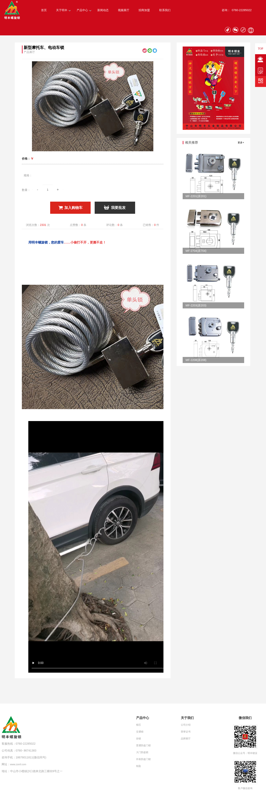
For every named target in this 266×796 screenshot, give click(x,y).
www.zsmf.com (18, 764)
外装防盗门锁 (143, 759)
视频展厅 (123, 10)
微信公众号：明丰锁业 (245, 753)
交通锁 (139, 731)
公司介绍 (186, 724)
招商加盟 (144, 10)
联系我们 (165, 10)
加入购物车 (70, 207)
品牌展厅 (186, 738)
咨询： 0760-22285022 (237, 10)
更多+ (241, 142)
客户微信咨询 (245, 788)
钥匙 (138, 766)
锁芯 (138, 724)
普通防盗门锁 (143, 745)
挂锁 (138, 738)
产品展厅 (29, 52)
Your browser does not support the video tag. (99, 547)
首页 (44, 10)
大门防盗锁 (142, 752)
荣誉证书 (186, 731)
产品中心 (82, 10)
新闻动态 (103, 10)
